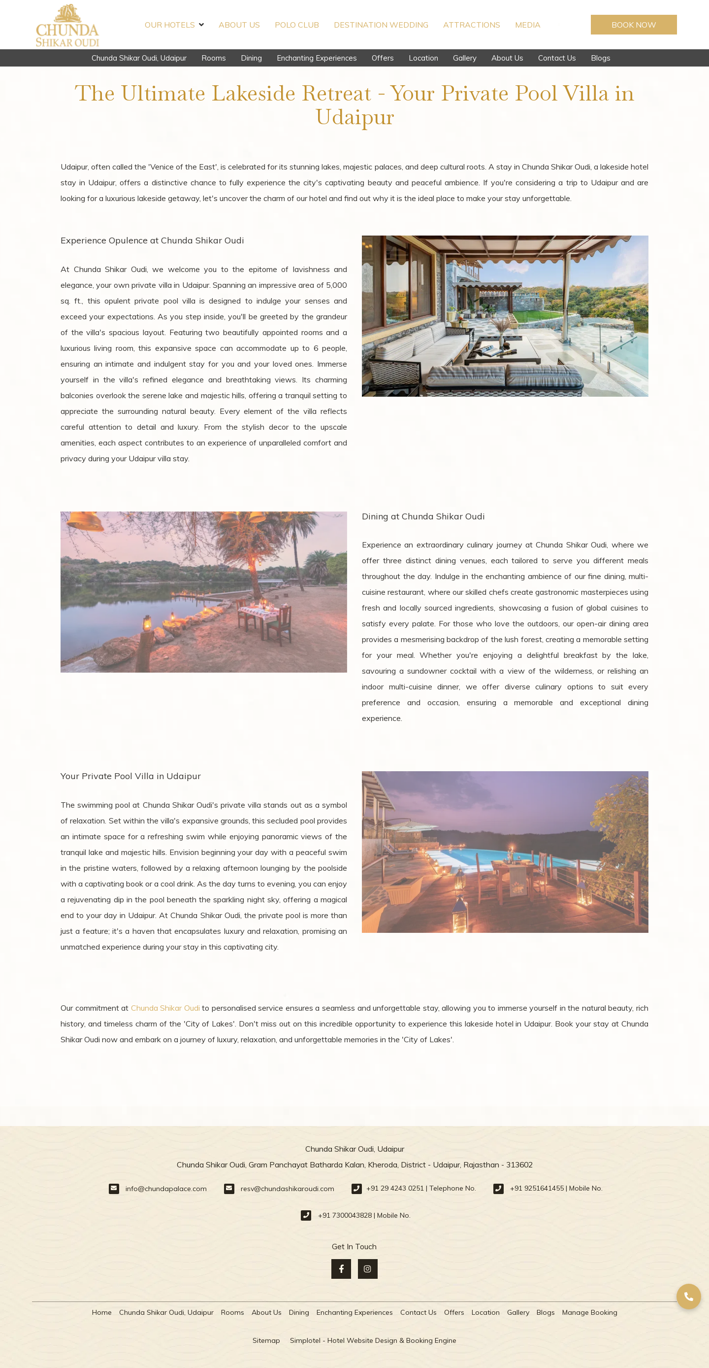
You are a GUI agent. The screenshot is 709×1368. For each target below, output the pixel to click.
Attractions (471, 25)
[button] (689, 1296)
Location (423, 58)
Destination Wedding (381, 25)
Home (102, 1312)
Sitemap (266, 1340)
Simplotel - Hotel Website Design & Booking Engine (373, 1340)
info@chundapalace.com (166, 1188)
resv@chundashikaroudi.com (287, 1188)
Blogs (601, 58)
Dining (251, 58)
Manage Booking (589, 1312)
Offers (383, 58)
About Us (239, 25)
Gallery (465, 58)
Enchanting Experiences (317, 58)
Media (528, 25)
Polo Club (297, 25)
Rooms (213, 58)
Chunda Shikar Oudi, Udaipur (139, 58)
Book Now (634, 25)
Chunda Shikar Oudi (165, 1008)
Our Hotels (174, 24)
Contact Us (557, 58)
